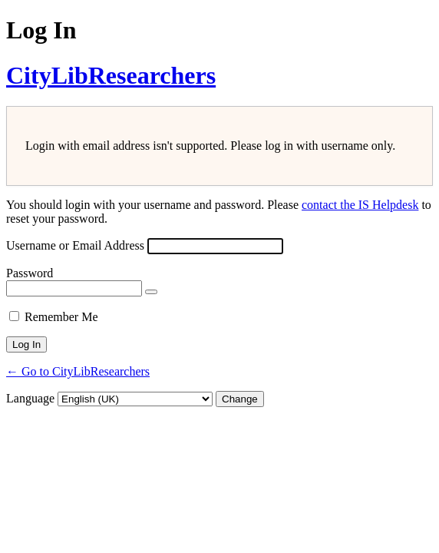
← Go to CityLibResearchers (78, 371)
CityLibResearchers (111, 75)
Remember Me (61, 316)
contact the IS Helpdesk (360, 204)
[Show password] (151, 292)
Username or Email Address (75, 245)
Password (29, 273)
